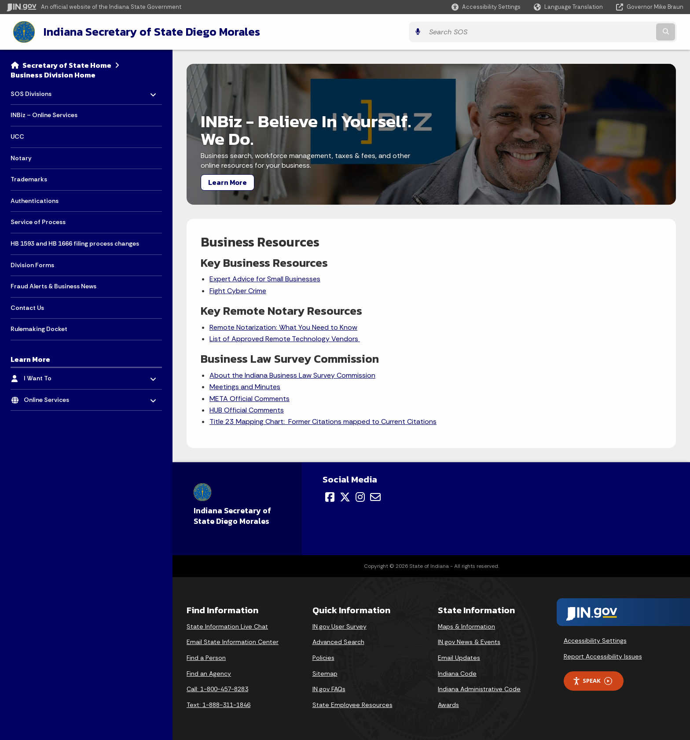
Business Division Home (53, 74)
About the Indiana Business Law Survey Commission (292, 374)
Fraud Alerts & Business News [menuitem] (53, 285)
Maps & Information (466, 626)
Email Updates (459, 657)
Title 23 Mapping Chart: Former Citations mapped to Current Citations (323, 420)
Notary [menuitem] (21, 157)
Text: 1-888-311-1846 (218, 704)
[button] (486, 7)
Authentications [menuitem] (35, 200)
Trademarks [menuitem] (29, 178)
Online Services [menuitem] (49, 397)
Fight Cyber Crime (237, 290)
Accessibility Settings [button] (595, 640)
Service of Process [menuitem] (38, 221)
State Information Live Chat (227, 626)
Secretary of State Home (66, 64)
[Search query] (600, 31)
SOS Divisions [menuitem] (36, 90)
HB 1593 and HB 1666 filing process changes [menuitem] (75, 243)
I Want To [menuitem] (49, 375)
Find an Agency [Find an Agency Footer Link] (209, 673)
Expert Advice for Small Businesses (264, 278)
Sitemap (325, 673)
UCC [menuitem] (17, 136)
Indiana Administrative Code (479, 688)
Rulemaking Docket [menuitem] (39, 328)
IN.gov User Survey (339, 626)
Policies (323, 657)
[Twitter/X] (345, 496)
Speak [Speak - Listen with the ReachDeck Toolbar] (592, 680)
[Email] (375, 496)
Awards (448, 704)
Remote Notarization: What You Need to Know (283, 326)
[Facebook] (329, 496)
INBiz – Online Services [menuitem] (44, 114)
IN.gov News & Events (469, 641)
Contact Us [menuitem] (27, 307)
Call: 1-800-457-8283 (217, 688)
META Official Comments (249, 397)
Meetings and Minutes (244, 385)
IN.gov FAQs (328, 688)
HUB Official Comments (246, 409)
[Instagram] (360, 496)
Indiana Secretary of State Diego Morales (144, 31)
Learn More (227, 181)
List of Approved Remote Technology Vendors (284, 337)
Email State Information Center (233, 641)
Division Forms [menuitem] (32, 264)
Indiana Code (457, 673)
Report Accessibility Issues (603, 655)
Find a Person (206, 657)
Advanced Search (338, 641)
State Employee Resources (352, 704)
